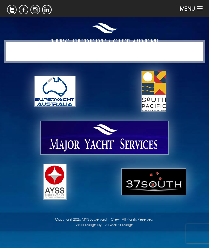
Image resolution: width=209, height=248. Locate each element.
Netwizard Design (118, 224)
